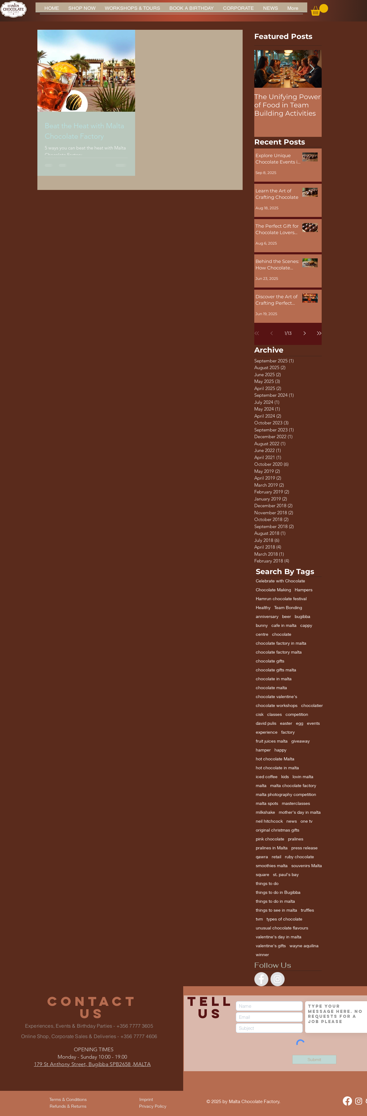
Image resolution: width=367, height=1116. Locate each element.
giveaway (300, 740)
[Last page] (319, 333)
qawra (262, 856)
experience (267, 732)
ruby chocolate (299, 856)
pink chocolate (270, 838)
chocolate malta (271, 687)
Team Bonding (288, 607)
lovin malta (303, 776)
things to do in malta (275, 901)
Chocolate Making (273, 589)
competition (297, 714)
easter (286, 723)
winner (262, 954)
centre (262, 634)
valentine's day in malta (278, 936)
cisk (259, 714)
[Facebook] (347, 1101)
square (262, 874)
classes (274, 714)
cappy (306, 625)
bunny (262, 625)
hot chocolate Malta (275, 758)
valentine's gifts (271, 945)
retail (276, 856)
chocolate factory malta (279, 652)
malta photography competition (286, 794)
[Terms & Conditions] (68, 1099)
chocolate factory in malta (281, 643)
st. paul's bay (286, 874)
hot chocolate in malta (277, 767)
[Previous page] (271, 333)
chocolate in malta (274, 678)
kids (285, 776)
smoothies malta (272, 865)
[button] (319, 10)
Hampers (303, 589)
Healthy (263, 607)
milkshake (265, 812)
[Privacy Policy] (153, 1106)
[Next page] (304, 333)
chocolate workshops (276, 705)
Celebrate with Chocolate (280, 580)
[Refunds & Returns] (68, 1106)
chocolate (281, 634)
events (313, 723)
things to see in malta (276, 910)
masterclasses (296, 803)
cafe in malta (284, 625)
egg (299, 723)
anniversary (267, 616)
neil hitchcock (269, 821)
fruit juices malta (272, 740)
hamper (263, 749)
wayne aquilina (304, 945)
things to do (267, 883)
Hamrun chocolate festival (281, 598)
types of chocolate (284, 918)
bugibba (302, 616)
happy (280, 749)
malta (261, 785)
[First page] (256, 333)
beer (286, 616)
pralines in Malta (272, 847)
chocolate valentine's (276, 696)
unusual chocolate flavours (282, 927)
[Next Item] (312, 69)
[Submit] (314, 1059)
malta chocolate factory (293, 785)
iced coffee (267, 776)
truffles (307, 910)
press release (304, 847)
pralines (295, 838)
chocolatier (312, 705)
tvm (259, 918)
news (291, 821)
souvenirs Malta (306, 865)
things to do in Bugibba (278, 892)
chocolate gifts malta (276, 669)
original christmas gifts (277, 829)
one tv (306, 821)
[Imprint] (146, 1099)
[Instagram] (358, 1101)
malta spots (267, 803)
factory (288, 732)
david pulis (266, 723)
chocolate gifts (270, 660)
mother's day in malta (300, 812)
